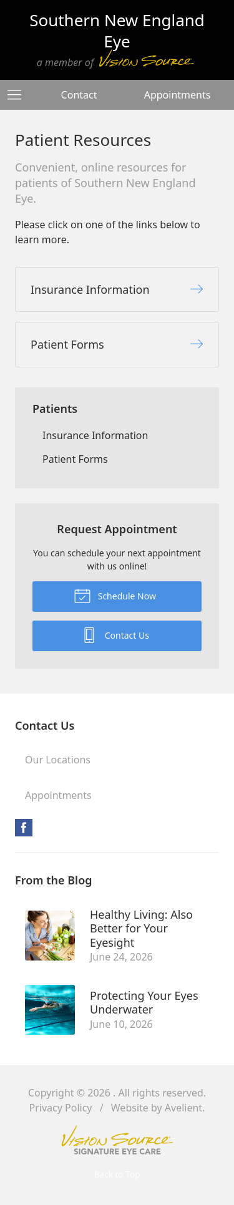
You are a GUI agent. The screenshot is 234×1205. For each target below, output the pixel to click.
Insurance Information (95, 435)
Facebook (23, 827)
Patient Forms (75, 459)
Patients (54, 408)
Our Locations (57, 760)
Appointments (177, 95)
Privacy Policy (60, 1108)
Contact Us (114, 634)
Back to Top (117, 1174)
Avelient (183, 1108)
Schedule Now (115, 595)
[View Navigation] (18, 95)
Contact (79, 95)
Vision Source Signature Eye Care (117, 1139)
